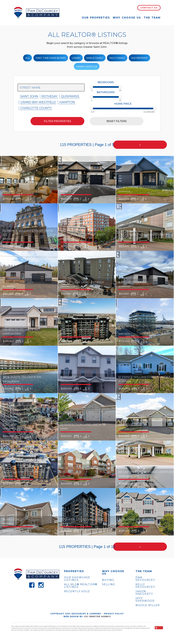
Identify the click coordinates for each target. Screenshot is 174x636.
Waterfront (139, 58)
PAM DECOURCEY (145, 578)
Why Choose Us (127, 17)
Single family (94, 58)
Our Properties (96, 17)
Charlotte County (36, 108)
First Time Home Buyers (51, 58)
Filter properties (57, 121)
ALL (27, 58)
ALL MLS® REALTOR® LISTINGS (80, 585)
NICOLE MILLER (148, 605)
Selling (108, 584)
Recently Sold (77, 591)
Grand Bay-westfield (38, 102)
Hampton (67, 102)
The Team (152, 17)
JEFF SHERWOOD (145, 599)
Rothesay (49, 96)
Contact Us (148, 7)
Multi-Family (117, 58)
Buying (108, 579)
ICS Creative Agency (97, 616)
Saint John (29, 96)
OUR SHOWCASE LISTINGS (77, 578)
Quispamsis (70, 96)
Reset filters (116, 121)
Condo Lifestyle (86, 66)
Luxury (76, 58)
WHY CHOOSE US (113, 572)
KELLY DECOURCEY (145, 585)
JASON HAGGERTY (144, 592)
